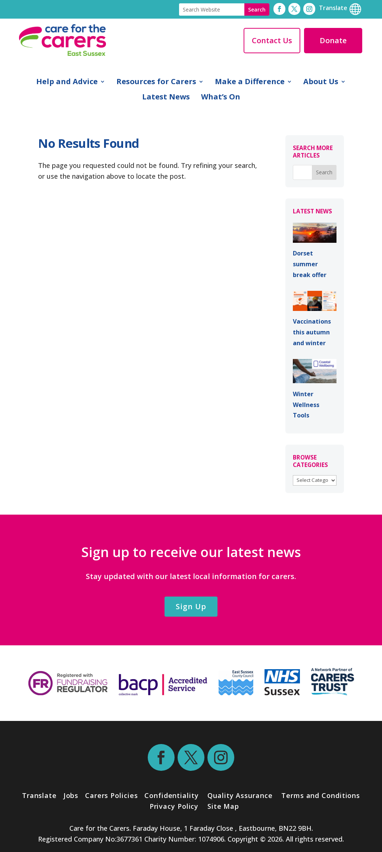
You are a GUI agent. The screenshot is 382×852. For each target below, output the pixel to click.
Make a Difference (250, 82)
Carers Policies (111, 795)
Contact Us (272, 40)
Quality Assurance (239, 795)
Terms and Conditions (320, 795)
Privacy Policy (173, 806)
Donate (333, 40)
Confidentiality (171, 795)
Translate (39, 795)
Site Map (223, 806)
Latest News (166, 98)
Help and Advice (67, 82)
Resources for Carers (156, 82)
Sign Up (191, 606)
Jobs (71, 795)
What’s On (220, 98)
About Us (320, 82)
